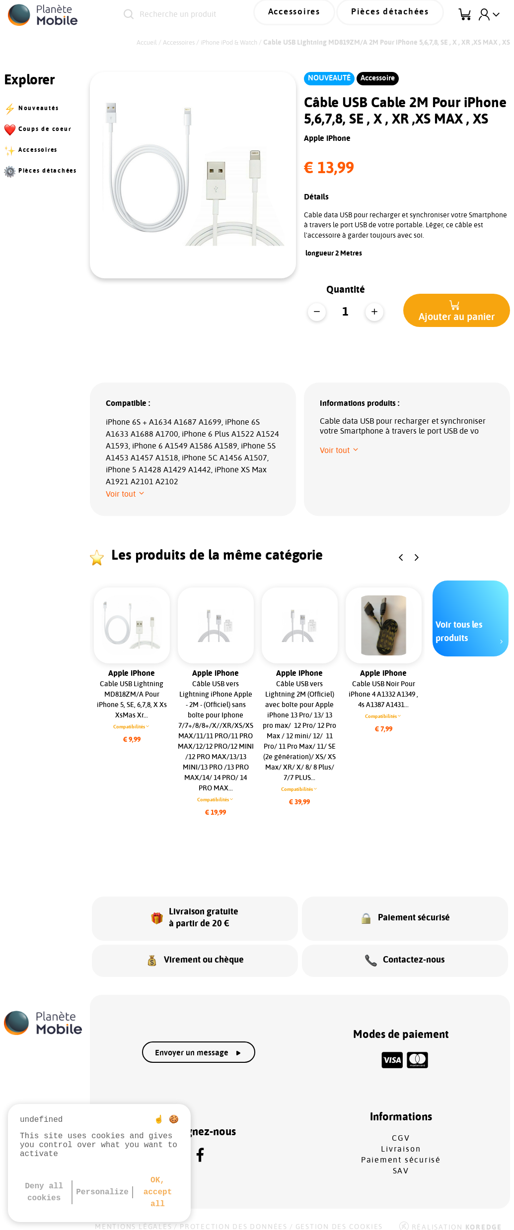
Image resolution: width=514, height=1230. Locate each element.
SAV (401, 1160)
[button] (456, 310)
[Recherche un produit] (207, 15)
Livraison (401, 1138)
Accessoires (318, 14)
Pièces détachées (399, 14)
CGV (401, 1127)
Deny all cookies (44, 1192)
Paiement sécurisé (401, 1149)
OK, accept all (158, 1192)
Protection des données (234, 1216)
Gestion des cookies (339, 1216)
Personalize (102, 1192)
